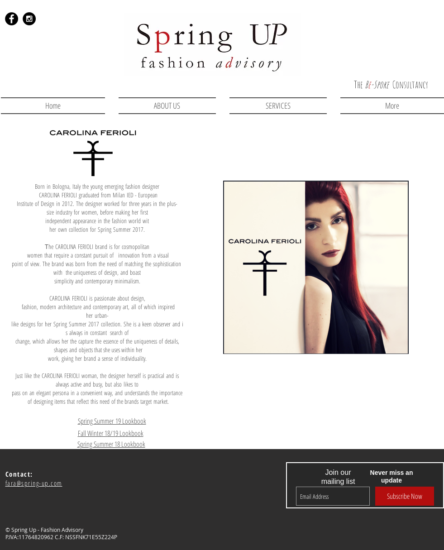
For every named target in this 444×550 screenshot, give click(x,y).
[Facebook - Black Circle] (11, 18)
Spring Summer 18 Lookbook (111, 444)
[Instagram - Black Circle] (29, 18)
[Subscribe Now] (404, 496)
